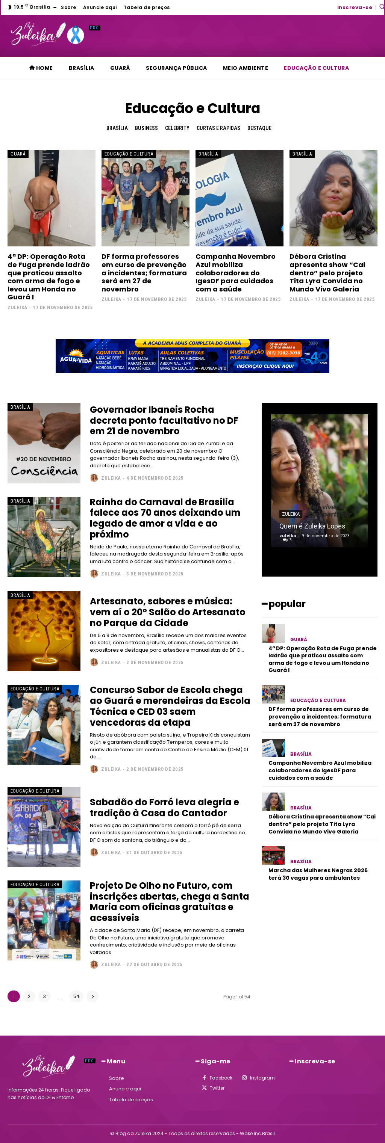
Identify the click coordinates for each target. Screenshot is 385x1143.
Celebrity (177, 128)
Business (146, 128)
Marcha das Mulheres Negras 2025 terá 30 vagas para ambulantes (318, 874)
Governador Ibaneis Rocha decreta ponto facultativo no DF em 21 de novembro (164, 420)
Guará (18, 154)
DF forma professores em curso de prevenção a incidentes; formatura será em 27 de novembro (144, 272)
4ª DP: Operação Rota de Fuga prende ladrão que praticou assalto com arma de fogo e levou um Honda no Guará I (49, 277)
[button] (382, 6)
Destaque (259, 128)
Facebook (221, 1078)
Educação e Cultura (129, 154)
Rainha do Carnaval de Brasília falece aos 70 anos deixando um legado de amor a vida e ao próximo (165, 517)
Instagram (262, 1078)
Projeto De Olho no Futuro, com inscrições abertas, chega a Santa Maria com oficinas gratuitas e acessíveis (169, 901)
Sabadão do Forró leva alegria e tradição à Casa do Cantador (164, 807)
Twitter (217, 1088)
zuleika (17, 307)
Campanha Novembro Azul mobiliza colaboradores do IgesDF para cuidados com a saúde (236, 272)
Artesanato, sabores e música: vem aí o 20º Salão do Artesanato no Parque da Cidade (168, 612)
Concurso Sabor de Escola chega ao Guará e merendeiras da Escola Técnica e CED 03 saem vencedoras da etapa (170, 706)
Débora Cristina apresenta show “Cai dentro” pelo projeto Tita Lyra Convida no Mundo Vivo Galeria (327, 272)
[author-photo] (95, 478)
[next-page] (92, 996)
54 (76, 996)
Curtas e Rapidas (218, 128)
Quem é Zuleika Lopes (312, 526)
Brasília (117, 128)
